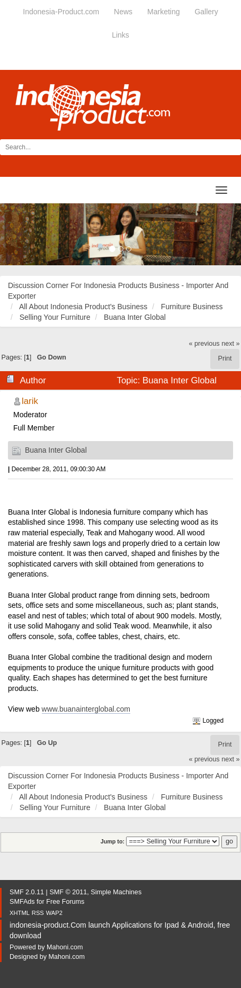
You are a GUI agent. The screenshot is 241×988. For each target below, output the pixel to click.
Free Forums (65, 901)
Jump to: (112, 841)
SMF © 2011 (68, 892)
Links (120, 35)
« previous (204, 343)
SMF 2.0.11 (27, 892)
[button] (18, 234)
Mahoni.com (65, 947)
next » (230, 343)
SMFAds (22, 901)
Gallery (206, 11)
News (123, 11)
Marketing (163, 11)
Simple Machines (116, 892)
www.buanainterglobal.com (86, 709)
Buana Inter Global (56, 450)
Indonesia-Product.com (61, 11)
